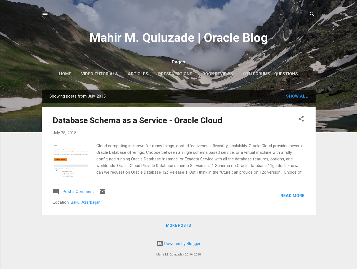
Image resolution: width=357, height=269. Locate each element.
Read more (293, 195)
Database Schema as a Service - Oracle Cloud (137, 120)
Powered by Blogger (178, 243)
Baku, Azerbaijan (86, 202)
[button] (301, 119)
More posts (178, 225)
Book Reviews (217, 73)
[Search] (312, 15)
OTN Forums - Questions (270, 73)
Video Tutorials (99, 73)
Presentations (175, 73)
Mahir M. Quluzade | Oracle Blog (178, 37)
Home (65, 73)
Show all (297, 96)
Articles (138, 73)
